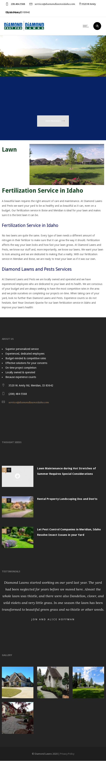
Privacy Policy (67, 753)
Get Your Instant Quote (28, 302)
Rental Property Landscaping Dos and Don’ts (67, 499)
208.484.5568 (18, 4)
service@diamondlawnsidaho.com (55, 4)
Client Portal (13, 12)
